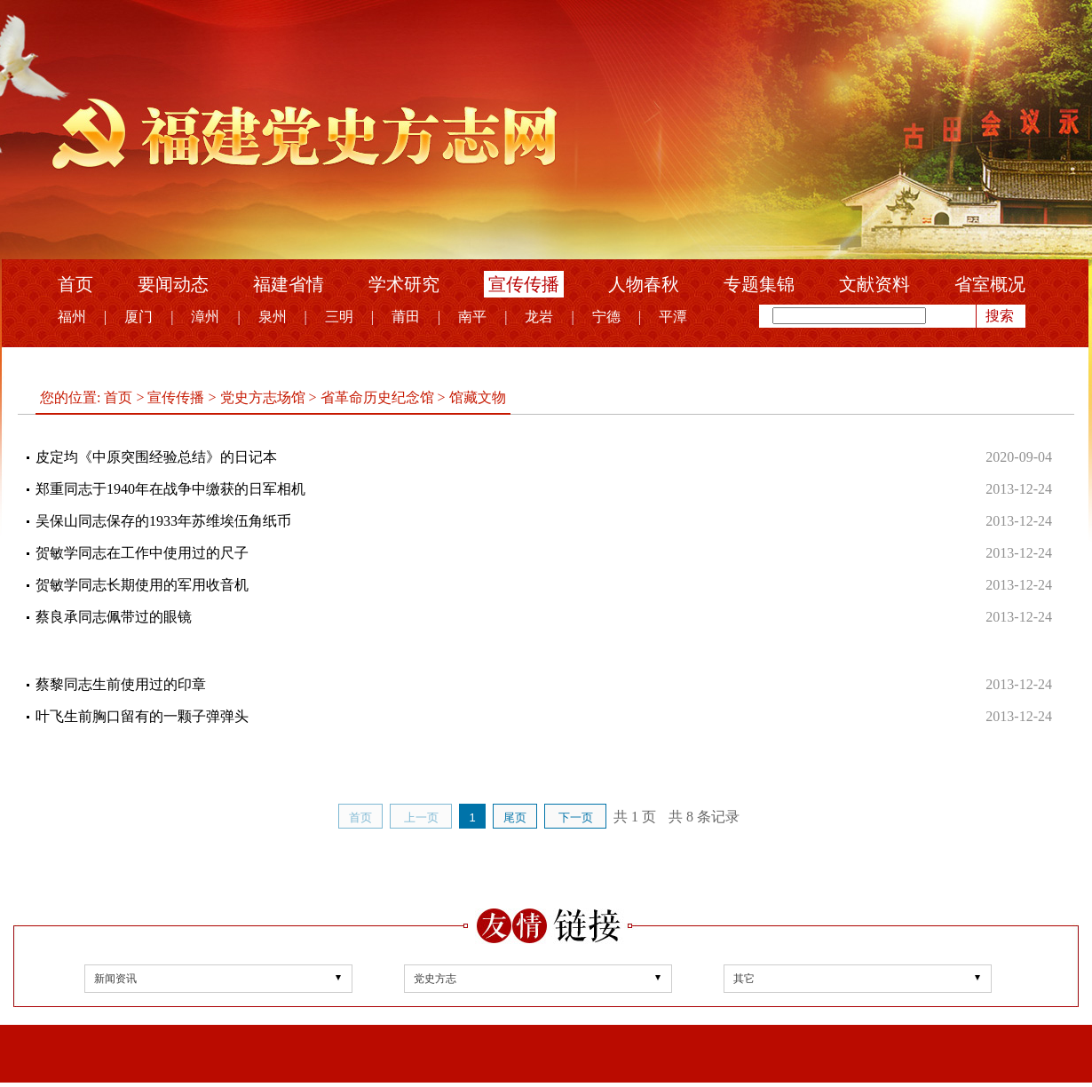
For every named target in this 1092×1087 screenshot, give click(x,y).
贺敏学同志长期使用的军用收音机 (142, 584)
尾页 (514, 817)
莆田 (406, 316)
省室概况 (989, 284)
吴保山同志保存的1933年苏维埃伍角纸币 (163, 520)
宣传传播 (523, 284)
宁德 (606, 316)
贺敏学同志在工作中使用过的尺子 (142, 552)
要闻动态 (173, 284)
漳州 (205, 316)
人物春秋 (643, 284)
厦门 (138, 316)
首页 (75, 284)
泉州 (272, 316)
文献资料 (874, 284)
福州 (72, 316)
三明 (339, 316)
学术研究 (403, 284)
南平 (472, 316)
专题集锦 (759, 284)
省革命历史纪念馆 (377, 397)
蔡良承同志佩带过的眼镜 (114, 616)
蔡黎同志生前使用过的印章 (121, 684)
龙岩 (539, 316)
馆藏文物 (476, 397)
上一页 (421, 817)
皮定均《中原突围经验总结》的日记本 (156, 456)
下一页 (575, 817)
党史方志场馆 (263, 397)
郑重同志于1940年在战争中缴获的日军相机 (170, 488)
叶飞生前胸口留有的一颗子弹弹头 (142, 716)
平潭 (673, 316)
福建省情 (288, 284)
